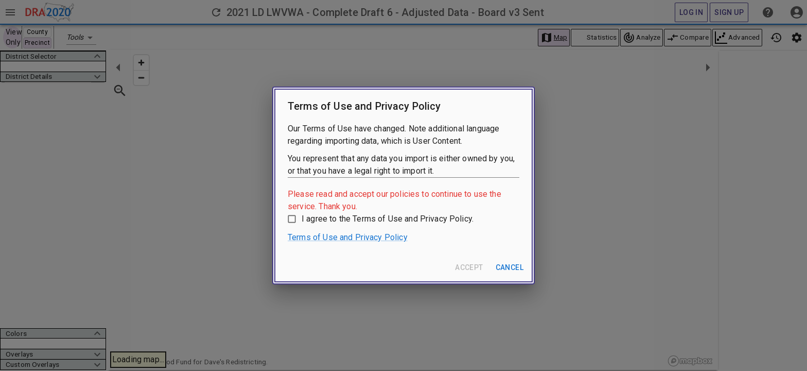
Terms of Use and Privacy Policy (348, 237)
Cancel (509, 267)
